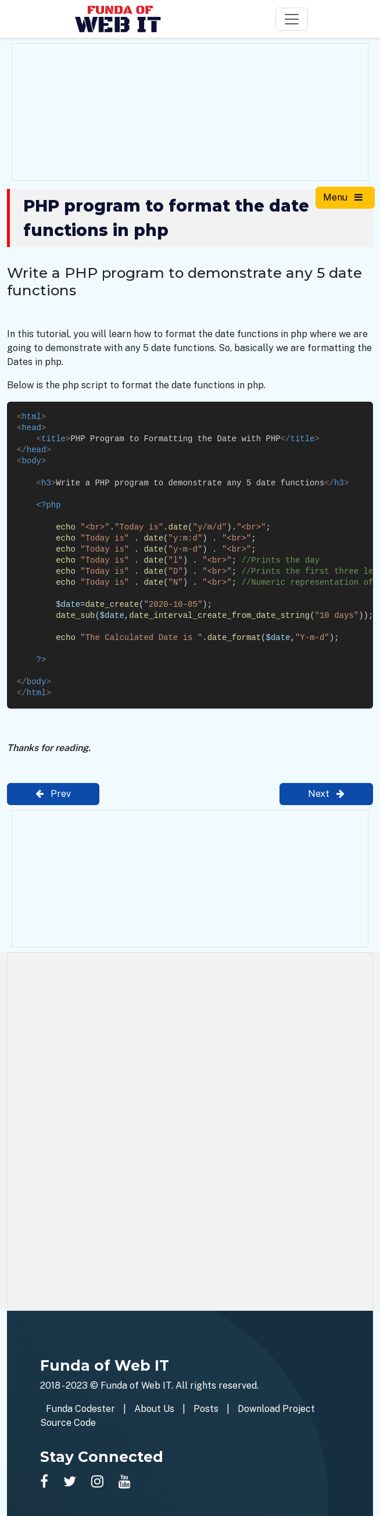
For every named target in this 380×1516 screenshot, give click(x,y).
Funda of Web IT (136, 1385)
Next (326, 793)
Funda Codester (80, 1408)
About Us (154, 1408)
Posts (205, 1408)
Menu (343, 197)
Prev (53, 793)
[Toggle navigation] (291, 19)
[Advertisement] (190, 110)
